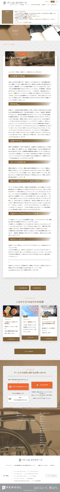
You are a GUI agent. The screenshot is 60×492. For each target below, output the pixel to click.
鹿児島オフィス (43, 421)
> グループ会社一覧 (51, 475)
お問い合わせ (21, 447)
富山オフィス (42, 442)
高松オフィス (42, 437)
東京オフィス (42, 416)
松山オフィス (42, 433)
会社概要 (18, 413)
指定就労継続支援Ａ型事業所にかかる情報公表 (26, 420)
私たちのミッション (9, 413)
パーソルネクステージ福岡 (21, 16)
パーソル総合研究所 (36, 480)
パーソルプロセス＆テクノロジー (32, 473)
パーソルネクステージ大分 (34, 13)
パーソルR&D (33, 476)
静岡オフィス (42, 440)
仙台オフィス (42, 444)
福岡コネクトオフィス (44, 430)
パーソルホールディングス (20, 471)
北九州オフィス (43, 428)
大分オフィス (42, 423)
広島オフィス (42, 435)
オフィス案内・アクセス (44, 413)
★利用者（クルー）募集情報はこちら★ (23, 17)
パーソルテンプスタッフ (33, 471)
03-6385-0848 (42, 385)
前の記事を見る (23, 288)
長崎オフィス (42, 426)
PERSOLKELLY (30, 478)
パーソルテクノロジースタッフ (20, 476)
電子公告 (52, 465)
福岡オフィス (42, 419)
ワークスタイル (20, 417)
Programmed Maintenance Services (21, 480)
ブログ (13, 447)
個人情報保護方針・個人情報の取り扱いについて (24, 465)
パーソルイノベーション (19, 478)
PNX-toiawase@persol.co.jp (17, 399)
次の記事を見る (37, 288)
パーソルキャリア (18, 473)
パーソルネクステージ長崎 (46, 13)
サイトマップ (8, 465)
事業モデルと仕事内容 (21, 415)
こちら (30, 22)
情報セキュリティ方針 (42, 465)
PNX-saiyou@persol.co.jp (18, 386)
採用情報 (7, 447)
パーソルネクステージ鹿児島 (21, 13)
